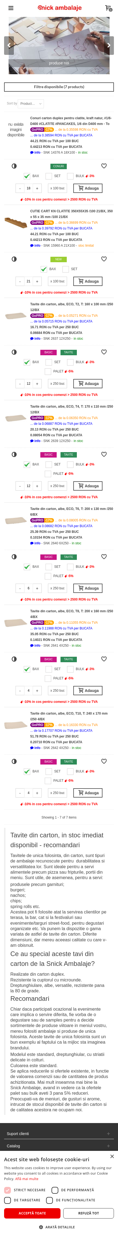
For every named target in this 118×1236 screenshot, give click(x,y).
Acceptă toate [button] (32, 1213)
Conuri (58, 166)
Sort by (12, 103)
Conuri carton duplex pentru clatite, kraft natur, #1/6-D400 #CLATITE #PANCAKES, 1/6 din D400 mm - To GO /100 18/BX (71, 121)
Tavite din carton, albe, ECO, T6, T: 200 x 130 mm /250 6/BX (71, 512)
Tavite (68, 352)
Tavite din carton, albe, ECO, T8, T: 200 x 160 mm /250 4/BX (71, 614)
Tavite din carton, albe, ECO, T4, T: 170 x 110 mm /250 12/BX (71, 409)
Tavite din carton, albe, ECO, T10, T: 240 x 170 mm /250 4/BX (69, 716)
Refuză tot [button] (88, 1213)
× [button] (112, 1157)
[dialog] (59, 1193)
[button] (35, 152)
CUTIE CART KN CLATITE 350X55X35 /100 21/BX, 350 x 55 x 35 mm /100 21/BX (71, 214)
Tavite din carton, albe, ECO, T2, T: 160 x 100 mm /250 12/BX (71, 307)
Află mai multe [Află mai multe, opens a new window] (26, 1179)
